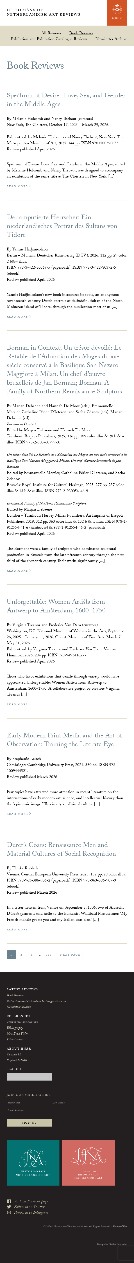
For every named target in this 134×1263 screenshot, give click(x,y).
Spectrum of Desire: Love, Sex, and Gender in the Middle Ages (66, 101)
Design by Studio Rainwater (112, 1243)
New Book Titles (17, 1034)
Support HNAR (17, 1061)
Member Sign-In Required (22, 1022)
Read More (19, 186)
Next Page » (71, 956)
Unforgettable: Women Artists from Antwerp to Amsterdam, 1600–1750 (56, 607)
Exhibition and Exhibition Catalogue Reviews (49, 39)
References (18, 1016)
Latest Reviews (22, 989)
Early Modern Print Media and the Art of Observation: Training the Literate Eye (64, 741)
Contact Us (14, 1055)
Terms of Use (120, 1225)
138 (50, 955)
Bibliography (15, 1028)
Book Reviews (81, 33)
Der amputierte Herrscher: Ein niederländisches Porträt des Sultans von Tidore (62, 227)
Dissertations (15, 1040)
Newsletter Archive (111, 39)
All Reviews (51, 33)
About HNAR (19, 1049)
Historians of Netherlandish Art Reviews (46, 13)
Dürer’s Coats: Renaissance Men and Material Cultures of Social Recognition (61, 850)
